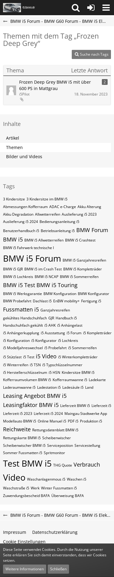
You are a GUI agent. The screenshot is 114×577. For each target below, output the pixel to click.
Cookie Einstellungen (24, 541)
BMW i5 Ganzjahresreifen (84, 260)
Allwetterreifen (47, 214)
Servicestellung (87, 445)
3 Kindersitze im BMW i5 (46, 199)
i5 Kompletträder (97, 332)
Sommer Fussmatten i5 (22, 452)
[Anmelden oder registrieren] (91, 8)
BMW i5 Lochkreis (18, 276)
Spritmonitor (54, 452)
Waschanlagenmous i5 (46, 479)
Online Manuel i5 (52, 421)
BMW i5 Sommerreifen (79, 276)
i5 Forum (74, 332)
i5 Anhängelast (69, 325)
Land (89, 387)
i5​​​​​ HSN (54, 372)
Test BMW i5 (27, 463)
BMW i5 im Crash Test (43, 269)
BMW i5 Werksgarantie (22, 293)
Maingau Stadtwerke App (85, 413)
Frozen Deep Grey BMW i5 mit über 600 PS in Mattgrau (55, 85)
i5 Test (28, 357)
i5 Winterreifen (15, 364)
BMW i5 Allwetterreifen (44, 240)
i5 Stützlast (12, 357)
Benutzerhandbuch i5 (21, 230)
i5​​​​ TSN (35, 364)
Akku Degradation (18, 214)
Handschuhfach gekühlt (23, 325)
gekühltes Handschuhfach (25, 318)
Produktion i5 (91, 421)
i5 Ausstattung (53, 332)
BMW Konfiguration (59, 293)
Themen (14, 147)
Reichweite (17, 429)
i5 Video (46, 356)
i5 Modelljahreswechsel (23, 347)
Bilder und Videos (24, 156)
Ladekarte (97, 379)
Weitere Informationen (24, 569)
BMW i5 (13, 239)
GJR (51, 318)
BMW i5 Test (19, 285)
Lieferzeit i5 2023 (17, 413)
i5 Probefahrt (55, 347)
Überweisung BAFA (67, 495)
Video (14, 477)
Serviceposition (60, 445)
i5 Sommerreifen (82, 347)
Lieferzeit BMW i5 (75, 405)
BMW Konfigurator (93, 293)
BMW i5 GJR (13, 269)
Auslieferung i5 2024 (20, 221)
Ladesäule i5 (73, 387)
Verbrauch (87, 464)
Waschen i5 (76, 479)
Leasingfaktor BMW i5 (31, 404)
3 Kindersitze (14, 199)
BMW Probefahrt (17, 301)
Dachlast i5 (42, 301)
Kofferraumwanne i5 (70, 379)
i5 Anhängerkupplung (21, 332)
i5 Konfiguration (16, 340)
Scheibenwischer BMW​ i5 (24, 445)
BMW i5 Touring (57, 285)
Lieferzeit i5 (101, 405)
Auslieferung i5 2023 (79, 214)
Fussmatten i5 (21, 309)
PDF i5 (73, 421)
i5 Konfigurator (44, 340)
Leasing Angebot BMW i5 (35, 395)
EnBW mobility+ (66, 301)
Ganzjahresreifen (55, 310)
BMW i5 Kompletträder (82, 269)
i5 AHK (50, 325)
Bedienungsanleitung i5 (59, 221)
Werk (35, 488)
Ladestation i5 (49, 387)
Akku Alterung (89, 206)
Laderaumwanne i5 (19, 387)
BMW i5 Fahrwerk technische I (28, 247)
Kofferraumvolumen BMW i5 (27, 379)
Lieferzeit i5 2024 (48, 413)
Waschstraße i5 (16, 488)
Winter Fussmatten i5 (59, 488)
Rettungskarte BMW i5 (22, 437)
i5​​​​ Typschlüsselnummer (62, 364)
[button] (76, 8)
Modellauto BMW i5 (19, 421)
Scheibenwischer (56, 437)
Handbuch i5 (66, 318)
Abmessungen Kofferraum (25, 206)
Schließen (58, 569)
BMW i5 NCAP (46, 276)
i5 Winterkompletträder (78, 357)
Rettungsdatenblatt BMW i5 (55, 430)
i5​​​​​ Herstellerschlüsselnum (25, 372)
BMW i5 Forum (32, 258)
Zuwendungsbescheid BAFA (26, 495)
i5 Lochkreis (68, 340)
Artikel (12, 138)
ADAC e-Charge (62, 206)
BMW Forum (92, 230)
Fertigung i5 (91, 301)
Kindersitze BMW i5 (78, 372)
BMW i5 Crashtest (80, 240)
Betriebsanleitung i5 (58, 230)
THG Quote (62, 465)
